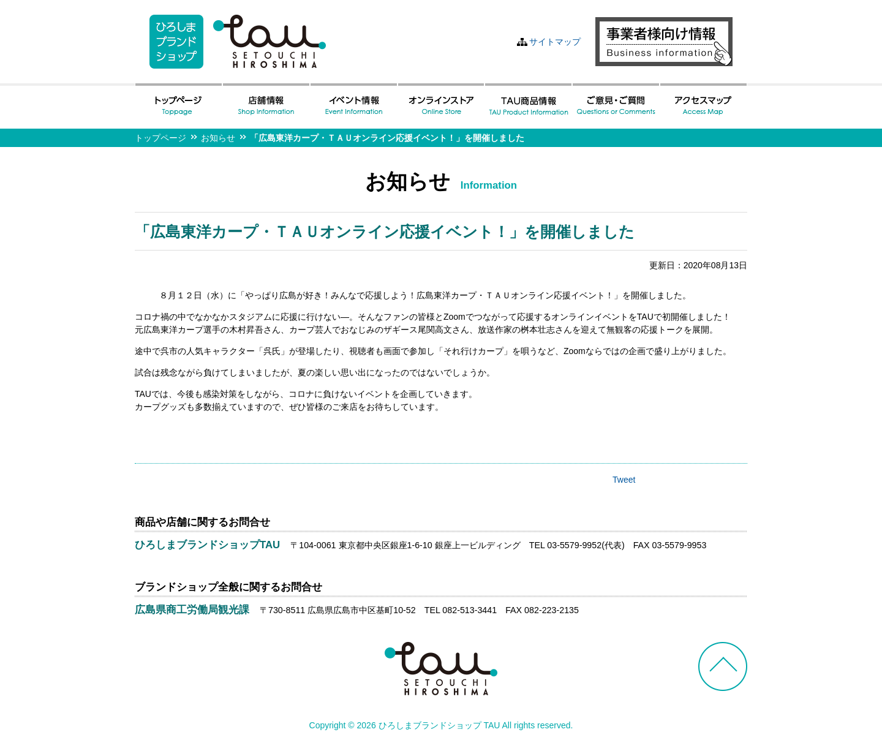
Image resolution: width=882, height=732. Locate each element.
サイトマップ (555, 42)
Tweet (623, 480)
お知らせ (218, 138)
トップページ (160, 138)
